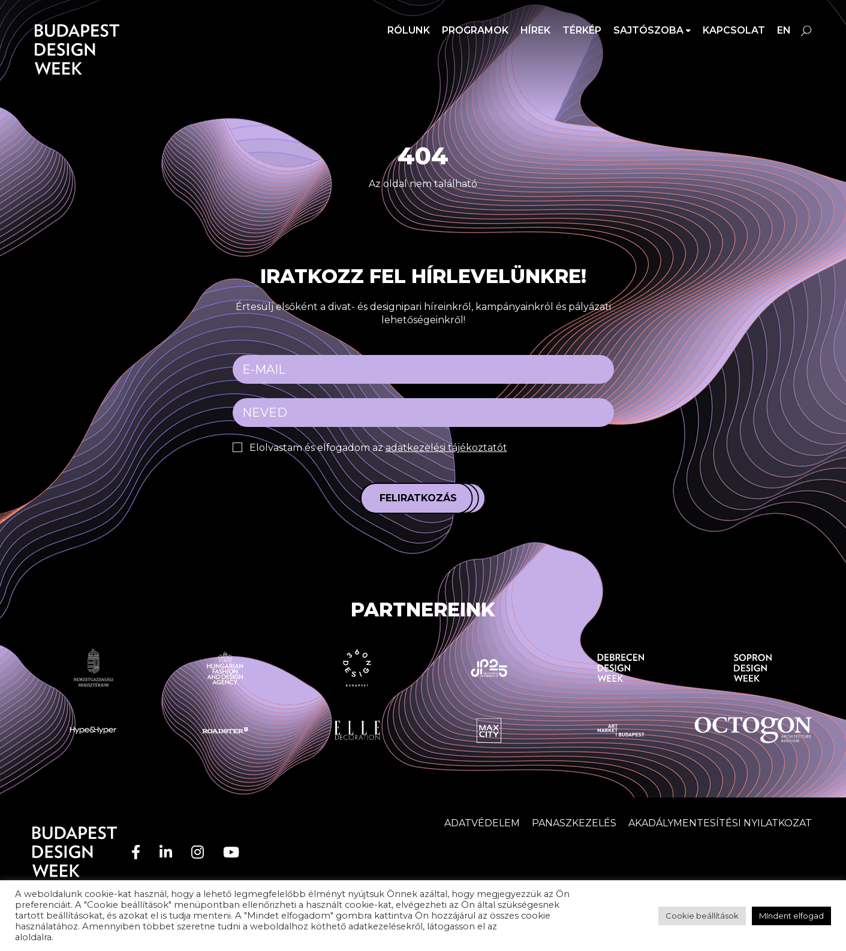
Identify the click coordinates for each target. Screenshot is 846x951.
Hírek (535, 30)
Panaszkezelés (574, 823)
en (784, 30)
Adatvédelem (482, 823)
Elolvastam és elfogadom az (378, 447)
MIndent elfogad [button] (791, 915)
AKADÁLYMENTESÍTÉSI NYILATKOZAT (720, 823)
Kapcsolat (734, 30)
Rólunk (408, 30)
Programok (475, 30)
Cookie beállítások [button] (702, 915)
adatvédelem (528, 926)
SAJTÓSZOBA (648, 30)
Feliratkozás (418, 498)
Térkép (581, 30)
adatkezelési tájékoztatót (446, 447)
